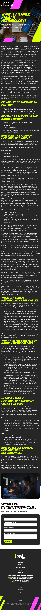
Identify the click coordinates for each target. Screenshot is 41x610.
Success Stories (20, 567)
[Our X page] (20, 595)
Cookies (20, 587)
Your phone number (10, 522)
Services (20, 562)
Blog (20, 570)
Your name (7, 517)
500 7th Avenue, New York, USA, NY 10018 (20, 580)
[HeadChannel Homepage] (7, 4)
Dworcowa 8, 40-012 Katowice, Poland (20, 581)
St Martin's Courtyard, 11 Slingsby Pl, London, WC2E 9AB (20, 577)
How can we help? (9, 533)
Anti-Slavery (20, 589)
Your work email (9, 527)
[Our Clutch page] (20, 600)
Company (20, 564)
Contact (20, 572)
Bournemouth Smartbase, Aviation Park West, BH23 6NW (20, 575)
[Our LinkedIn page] (20, 597)
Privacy (20, 584)
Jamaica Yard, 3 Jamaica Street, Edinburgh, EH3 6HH (20, 578)
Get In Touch (8, 541)
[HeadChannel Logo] (20, 556)
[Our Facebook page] (20, 592)
